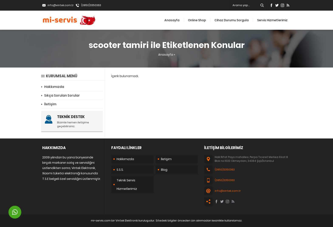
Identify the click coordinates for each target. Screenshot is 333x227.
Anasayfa (171, 20)
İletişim (166, 159)
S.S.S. (120, 170)
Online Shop (197, 20)
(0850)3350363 (91, 5)
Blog (164, 170)
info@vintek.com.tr (61, 5)
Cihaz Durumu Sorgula (231, 20)
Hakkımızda (125, 159)
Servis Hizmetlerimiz (272, 20)
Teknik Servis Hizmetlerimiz (127, 184)
